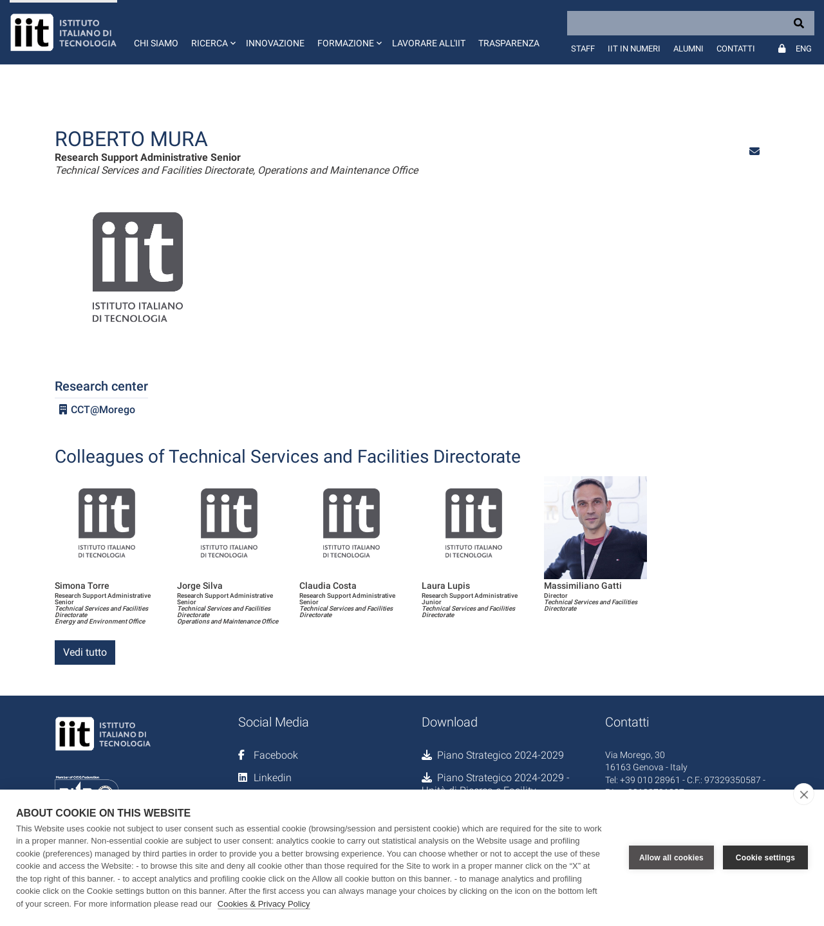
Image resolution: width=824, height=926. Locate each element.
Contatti (735, 48)
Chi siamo (156, 43)
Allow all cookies (671, 857)
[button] (212, 32)
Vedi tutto (85, 652)
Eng (804, 48)
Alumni (688, 48)
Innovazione (275, 43)
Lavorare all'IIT (428, 43)
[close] (803, 794)
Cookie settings (765, 857)
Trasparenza (508, 43)
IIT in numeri (634, 48)
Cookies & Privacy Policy (264, 904)
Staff (583, 48)
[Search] (690, 23)
